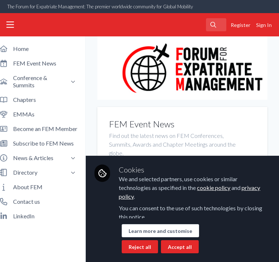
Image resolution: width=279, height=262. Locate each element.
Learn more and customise (167, 231)
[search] (216, 24)
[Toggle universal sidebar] (10, 25)
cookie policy (221, 187)
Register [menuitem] (240, 25)
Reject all (147, 247)
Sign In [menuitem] (264, 25)
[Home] (37, 25)
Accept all (187, 247)
